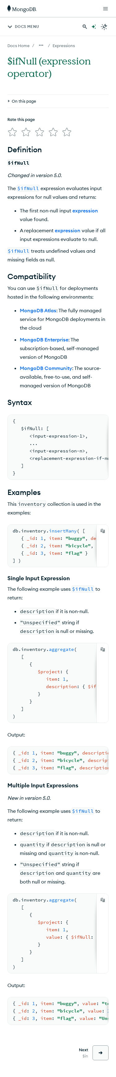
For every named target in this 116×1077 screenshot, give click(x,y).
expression (85, 208)
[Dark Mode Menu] (104, 26)
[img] (11, 102)
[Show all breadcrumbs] (41, 45)
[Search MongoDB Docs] (84, 26)
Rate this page (21, 90)
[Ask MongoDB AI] (93, 26)
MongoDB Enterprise (44, 337)
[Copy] (102, 528)
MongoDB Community (46, 366)
